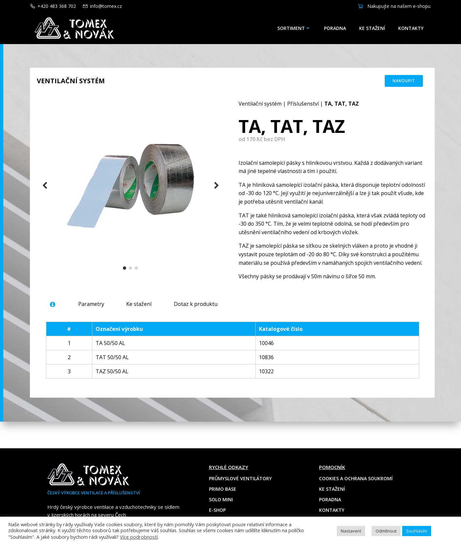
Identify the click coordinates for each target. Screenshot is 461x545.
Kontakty (413, 28)
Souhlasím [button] (416, 531)
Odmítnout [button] (386, 531)
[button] (125, 275)
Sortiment (297, 28)
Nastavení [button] (351, 531)
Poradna (338, 28)
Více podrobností (139, 536)
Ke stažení (375, 28)
